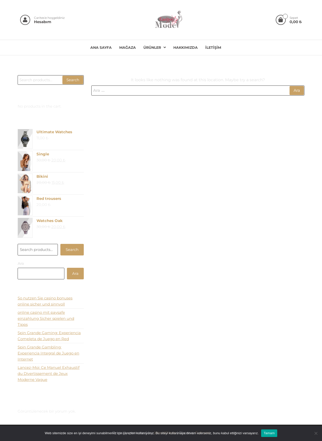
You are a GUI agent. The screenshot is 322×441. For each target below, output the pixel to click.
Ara (21, 263)
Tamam (269, 433)
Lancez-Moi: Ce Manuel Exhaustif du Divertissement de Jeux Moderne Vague (48, 373)
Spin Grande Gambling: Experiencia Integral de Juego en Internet (48, 353)
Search (72, 79)
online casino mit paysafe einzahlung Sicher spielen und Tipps (46, 318)
